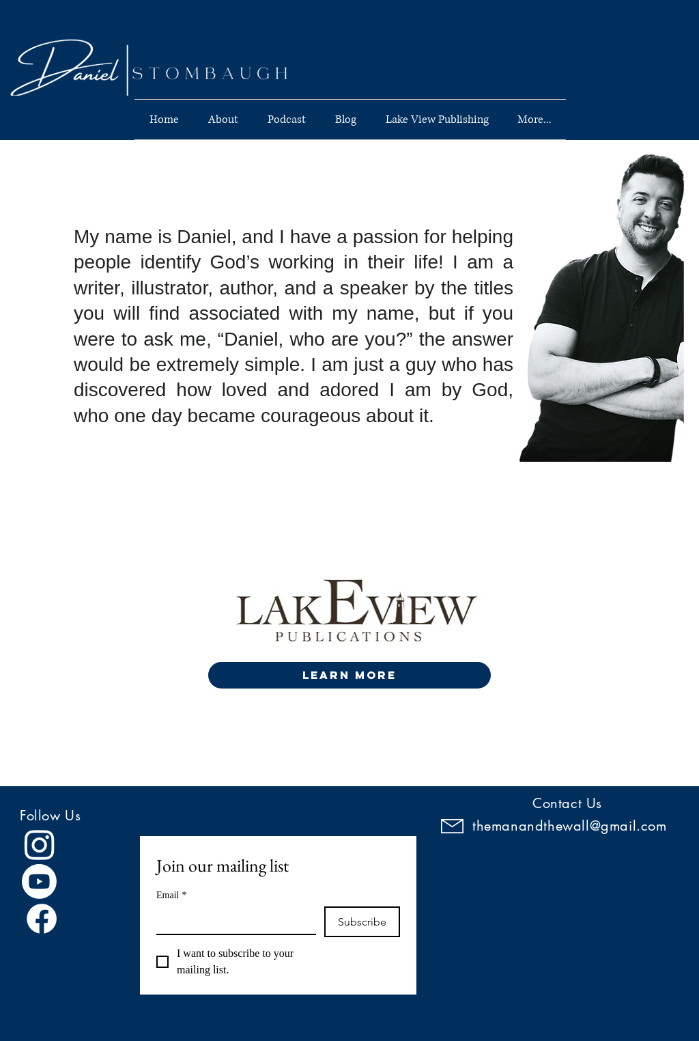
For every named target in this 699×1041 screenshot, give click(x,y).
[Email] (232, 920)
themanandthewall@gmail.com (569, 826)
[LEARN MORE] (349, 675)
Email (171, 895)
